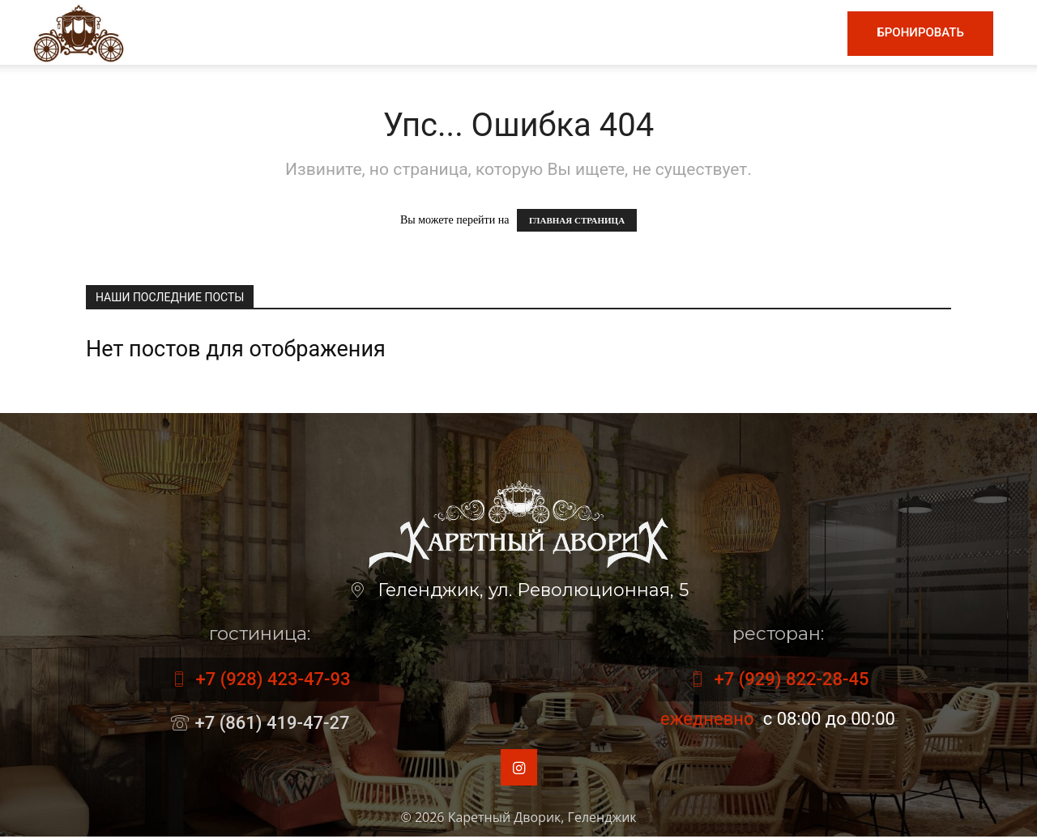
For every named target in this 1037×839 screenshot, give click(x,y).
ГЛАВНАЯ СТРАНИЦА (577, 220)
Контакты (790, 32)
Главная (313, 32)
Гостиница (616, 32)
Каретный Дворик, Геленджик (542, 819)
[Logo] (78, 32)
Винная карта (498, 32)
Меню (392, 32)
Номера (705, 32)
